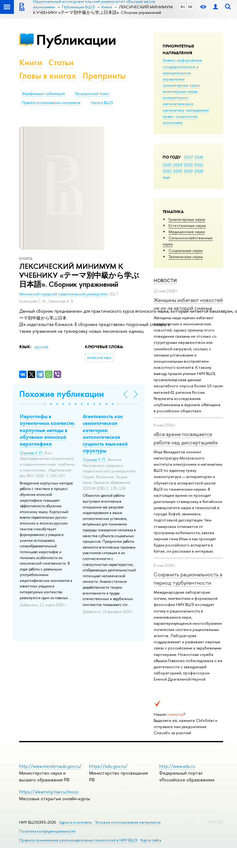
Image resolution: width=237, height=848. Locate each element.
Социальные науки (185, 250)
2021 (167, 171)
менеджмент (197, 110)
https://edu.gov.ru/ (108, 766)
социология (187, 116)
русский (41, 346)
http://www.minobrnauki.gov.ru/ (50, 766)
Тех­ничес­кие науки (185, 256)
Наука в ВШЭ (102, 102)
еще (166, 177)
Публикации (76, 39)
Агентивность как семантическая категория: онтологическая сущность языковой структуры (105, 433)
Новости (165, 280)
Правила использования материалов (51, 102)
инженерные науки (180, 91)
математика (173, 110)
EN (190, 7)
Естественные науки (187, 225)
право (168, 116)
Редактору (215, 821)
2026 (198, 157)
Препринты (104, 75)
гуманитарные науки (181, 85)
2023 (188, 164)
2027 (188, 157)
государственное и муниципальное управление (180, 73)
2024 (177, 164)
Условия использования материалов (128, 822)
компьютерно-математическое (178, 100)
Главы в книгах (47, 75)
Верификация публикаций (43, 93)
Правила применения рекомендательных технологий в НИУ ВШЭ (78, 840)
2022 (198, 164)
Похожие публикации (61, 394)
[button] (45, 404)
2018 (198, 171)
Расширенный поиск (92, 93)
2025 (167, 164)
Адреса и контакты (75, 822)
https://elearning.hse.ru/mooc (49, 792)
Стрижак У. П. (31, 453)
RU (183, 7)
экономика (172, 122)
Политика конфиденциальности (47, 831)
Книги (30, 62)
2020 (177, 171)
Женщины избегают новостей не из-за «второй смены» (188, 303)
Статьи (61, 62)
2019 (188, 171)
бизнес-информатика (182, 60)
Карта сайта (150, 840)
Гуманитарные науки (186, 219)
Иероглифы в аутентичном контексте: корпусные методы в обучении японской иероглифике (47, 430)
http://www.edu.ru (177, 766)
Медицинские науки (186, 231)
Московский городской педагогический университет (63, 294)
